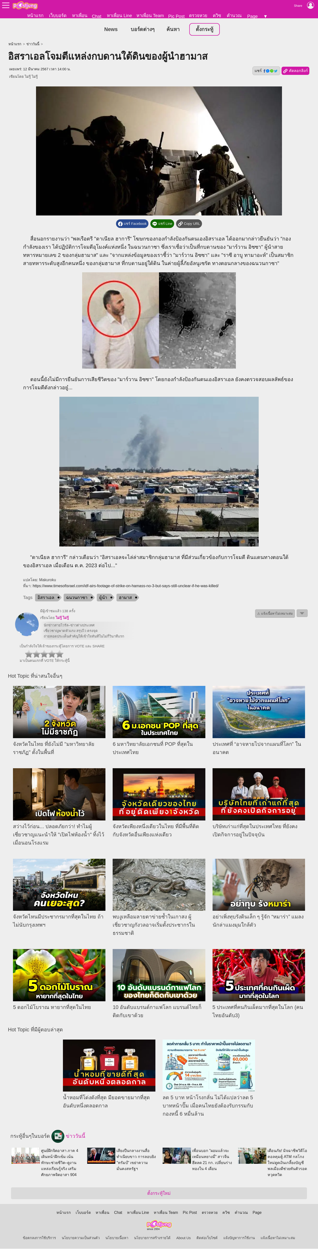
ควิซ (217, 15)
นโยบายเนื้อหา (116, 1238)
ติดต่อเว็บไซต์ (207, 1238)
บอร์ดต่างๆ (142, 30)
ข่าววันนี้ (32, 44)
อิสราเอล (45, 598)
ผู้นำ (103, 598)
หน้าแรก (35, 15)
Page (252, 16)
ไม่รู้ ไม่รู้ (31, 77)
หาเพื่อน (79, 15)
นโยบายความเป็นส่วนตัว (81, 1238)
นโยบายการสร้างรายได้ (152, 1238)
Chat (96, 16)
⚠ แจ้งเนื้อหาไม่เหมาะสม (275, 614)
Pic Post (176, 16)
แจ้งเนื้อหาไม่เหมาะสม (278, 1238)
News (111, 30)
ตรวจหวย (198, 15)
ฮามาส (125, 598)
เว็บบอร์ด (58, 15)
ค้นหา (173, 30)
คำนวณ (234, 15)
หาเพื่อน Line (119, 15)
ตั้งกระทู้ (204, 30)
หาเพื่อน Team (150, 15)
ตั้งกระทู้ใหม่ (159, 1193)
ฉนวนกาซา (76, 598)
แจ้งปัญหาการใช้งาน (239, 1238)
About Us (183, 1238)
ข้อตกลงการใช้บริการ (39, 1238)
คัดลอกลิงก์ (295, 71)
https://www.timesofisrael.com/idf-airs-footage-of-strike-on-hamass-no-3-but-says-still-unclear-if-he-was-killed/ (126, 586)
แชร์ (266, 71)
